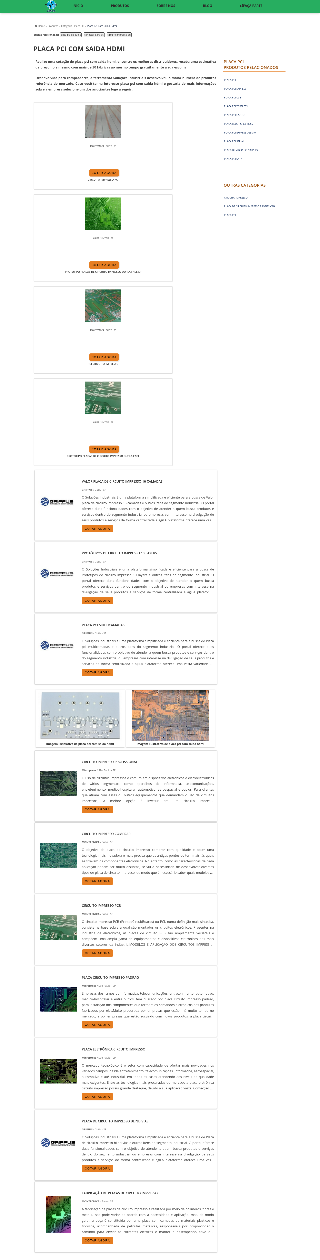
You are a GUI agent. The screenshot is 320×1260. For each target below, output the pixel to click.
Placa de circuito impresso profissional (250, 206)
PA (175, 1147)
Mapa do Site (258, 1223)
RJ (54, 1147)
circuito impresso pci (119, 34)
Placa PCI (230, 215)
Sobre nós (238, 1223)
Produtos (220, 1223)
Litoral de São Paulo (171, 1183)
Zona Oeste (84, 1183)
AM (165, 1147)
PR (92, 1147)
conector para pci (94, 34)
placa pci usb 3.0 (234, 115)
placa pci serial (234, 141)
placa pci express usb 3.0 (240, 132)
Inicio (206, 1223)
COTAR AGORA (57, 175)
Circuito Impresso (236, 197)
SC (101, 1147)
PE (120, 1147)
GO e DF (152, 1147)
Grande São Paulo (143, 1183)
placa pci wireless (236, 106)
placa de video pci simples (241, 150)
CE (139, 1147)
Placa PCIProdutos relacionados (251, 64)
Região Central (44, 1183)
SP (83, 1147)
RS (111, 1147)
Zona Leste (120, 1183)
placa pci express (235, 88)
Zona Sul (103, 1183)
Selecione (41, 1147)
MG (64, 1147)
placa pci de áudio (71, 34)
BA (130, 1147)
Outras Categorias (245, 185)
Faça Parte (279, 1223)
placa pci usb (232, 97)
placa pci (230, 80)
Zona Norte (65, 1183)
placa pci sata (233, 159)
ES (73, 1147)
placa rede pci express (238, 124)
